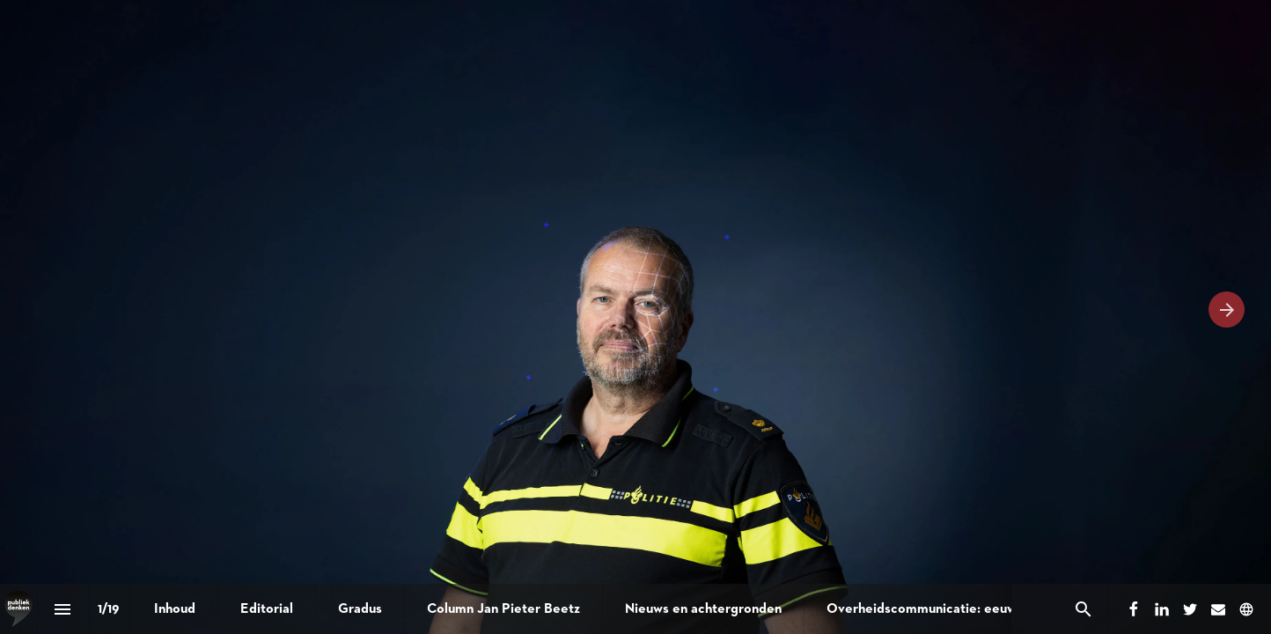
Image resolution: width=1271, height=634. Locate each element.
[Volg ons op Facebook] (1133, 609)
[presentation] (635, 317)
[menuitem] (174, 609)
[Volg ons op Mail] (1218, 609)
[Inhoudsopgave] (63, 609)
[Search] (1083, 609)
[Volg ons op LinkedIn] (1162, 609)
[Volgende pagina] (1227, 309)
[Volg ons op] (1246, 609)
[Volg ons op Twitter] (1190, 609)
